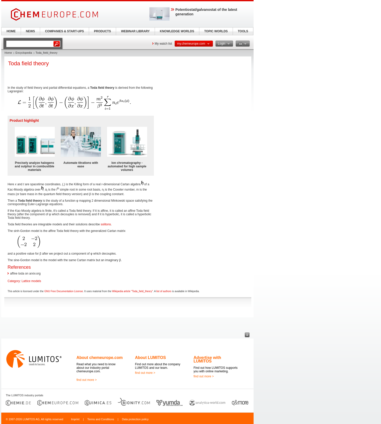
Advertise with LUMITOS (207, 359)
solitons (106, 224)
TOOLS (243, 31)
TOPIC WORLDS (216, 31)
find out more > (86, 380)
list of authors (163, 291)
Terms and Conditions (100, 419)
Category (14, 281)
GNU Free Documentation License (63, 291)
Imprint (75, 419)
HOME (11, 31)
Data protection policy (135, 419)
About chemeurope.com (99, 357)
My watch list (163, 43)
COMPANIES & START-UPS (64, 31)
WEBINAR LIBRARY (135, 31)
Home (8, 52)
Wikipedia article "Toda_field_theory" (132, 291)
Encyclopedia (23, 52)
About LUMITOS (150, 357)
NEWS (30, 31)
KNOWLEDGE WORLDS (177, 31)
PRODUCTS (102, 31)
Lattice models (31, 281)
